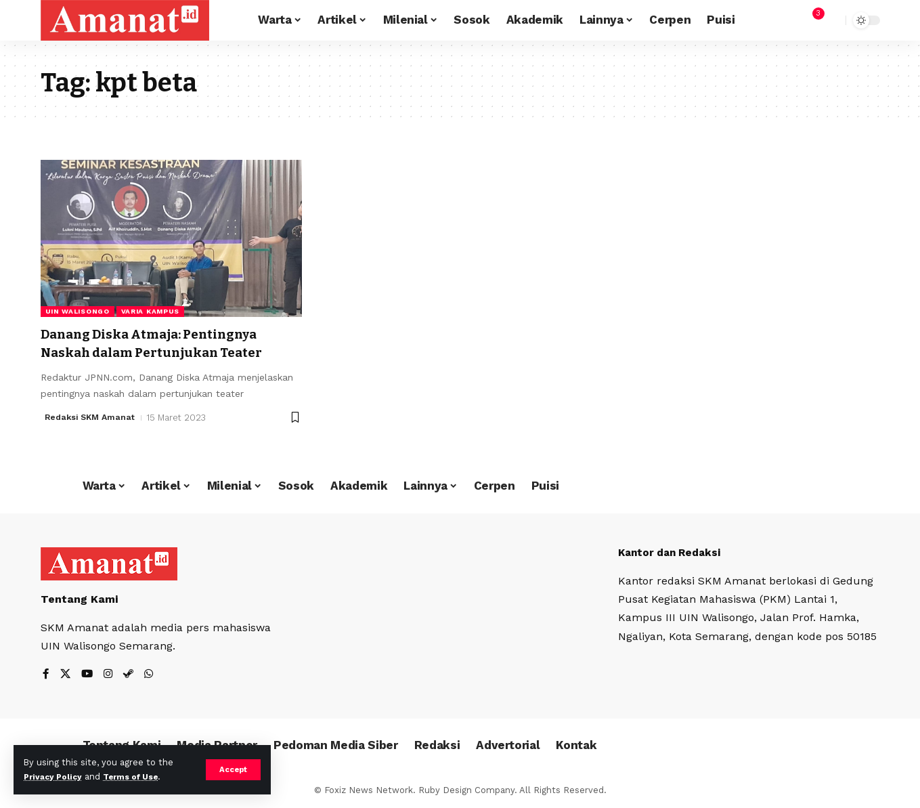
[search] (832, 20)
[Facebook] (46, 675)
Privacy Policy (55, 776)
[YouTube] (88, 675)
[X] (65, 675)
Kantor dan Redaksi (673, 552)
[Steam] (130, 675)
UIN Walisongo (77, 311)
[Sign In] (782, 20)
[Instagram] (109, 675)
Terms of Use (139, 776)
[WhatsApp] (151, 675)
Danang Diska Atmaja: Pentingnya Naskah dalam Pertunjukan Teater (165, 343)
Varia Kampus (150, 311)
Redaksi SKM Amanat (92, 417)
